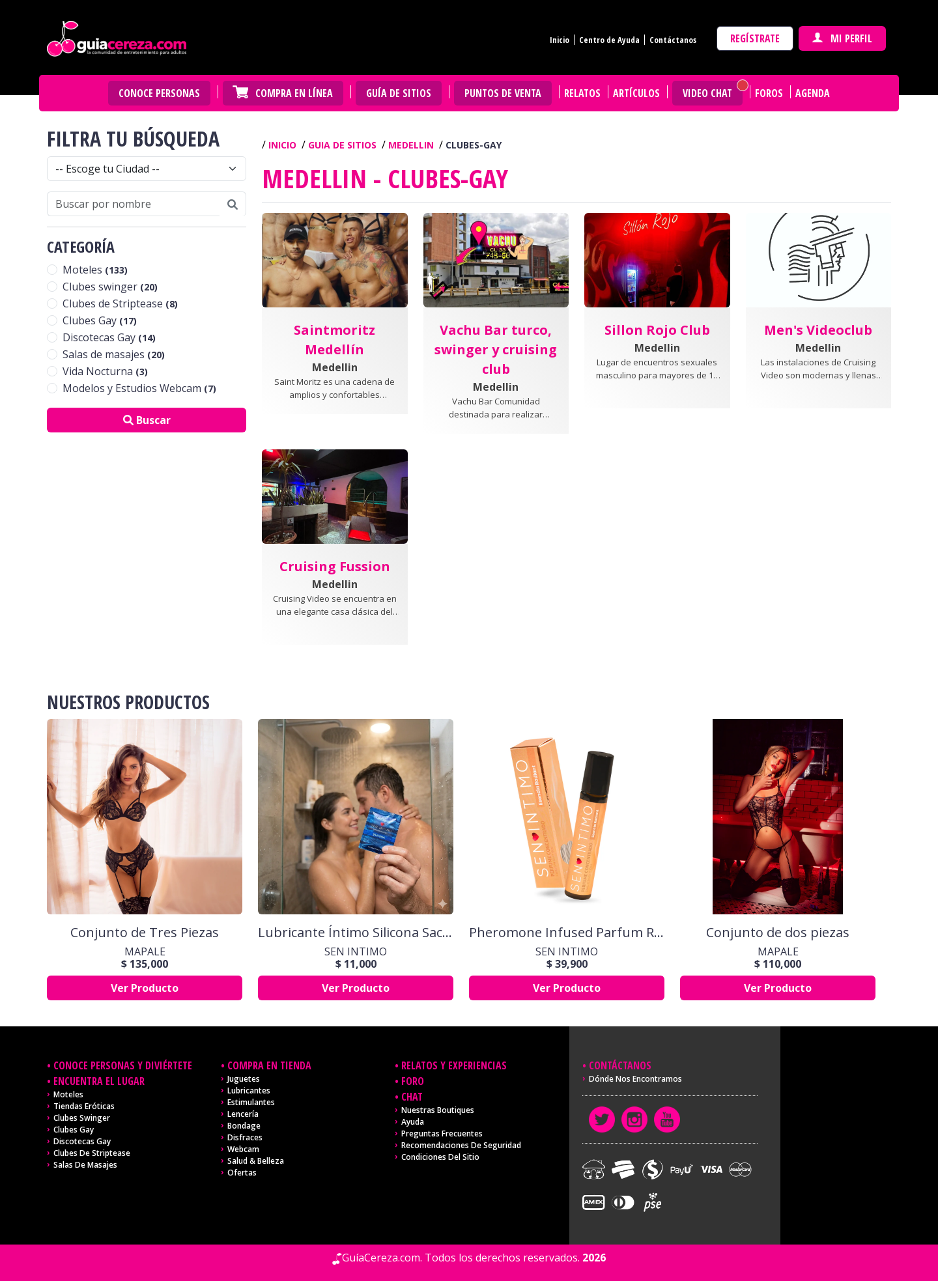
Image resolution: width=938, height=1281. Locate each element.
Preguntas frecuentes (442, 1133)
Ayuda (412, 1121)
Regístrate (755, 38)
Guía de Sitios (398, 93)
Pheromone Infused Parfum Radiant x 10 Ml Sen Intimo (566, 932)
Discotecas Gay (109, 337)
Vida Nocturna (105, 371)
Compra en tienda (269, 1065)
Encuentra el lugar (99, 1081)
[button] (335, 333)
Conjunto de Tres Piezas (144, 932)
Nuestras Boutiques (437, 1110)
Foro (412, 1081)
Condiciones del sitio (440, 1156)
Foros (769, 93)
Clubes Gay (100, 320)
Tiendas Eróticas (84, 1106)
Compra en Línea (294, 93)
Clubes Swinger (81, 1117)
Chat (412, 1097)
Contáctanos (672, 40)
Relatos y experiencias (454, 1065)
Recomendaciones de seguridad (461, 1145)
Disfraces (245, 1137)
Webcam (243, 1149)
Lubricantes (248, 1090)
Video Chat (707, 93)
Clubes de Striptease (120, 303)
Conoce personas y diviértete (122, 1065)
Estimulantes (251, 1102)
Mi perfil (842, 38)
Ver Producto (144, 988)
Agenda (812, 93)
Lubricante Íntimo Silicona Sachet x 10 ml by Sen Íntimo (355, 932)
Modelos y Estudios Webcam (139, 388)
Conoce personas (159, 93)
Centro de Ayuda (609, 40)
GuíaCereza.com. (382, 1257)
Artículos (636, 93)
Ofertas (242, 1172)
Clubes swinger (110, 286)
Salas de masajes (114, 354)
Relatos (582, 93)
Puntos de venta (502, 93)
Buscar (147, 420)
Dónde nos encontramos (635, 1078)
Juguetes (243, 1078)
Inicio (559, 40)
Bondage (244, 1125)
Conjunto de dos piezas (777, 932)
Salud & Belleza (255, 1160)
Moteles (95, 269)
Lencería (243, 1113)
